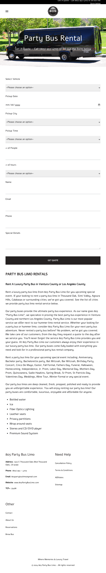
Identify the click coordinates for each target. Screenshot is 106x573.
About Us (10, 520)
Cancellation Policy (63, 463)
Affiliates (59, 477)
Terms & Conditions (64, 470)
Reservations (11, 527)
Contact (9, 513)
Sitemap (58, 484)
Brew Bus (10, 534)
